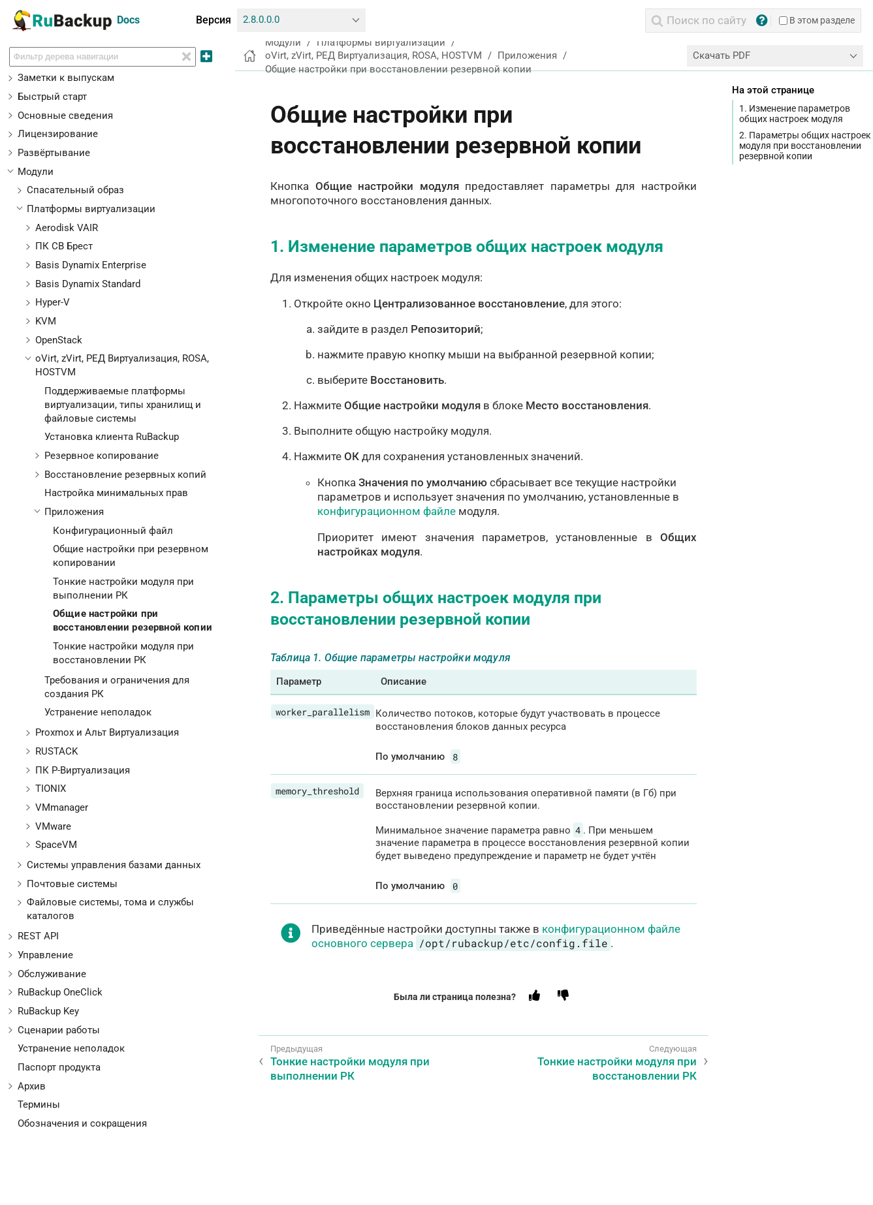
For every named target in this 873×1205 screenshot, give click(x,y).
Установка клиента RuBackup (111, 437)
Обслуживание (52, 974)
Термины (39, 1104)
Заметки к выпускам (66, 78)
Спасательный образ (75, 190)
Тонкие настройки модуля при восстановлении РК (617, 1068)
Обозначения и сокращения (82, 1123)
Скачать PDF (721, 55)
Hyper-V (52, 302)
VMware (53, 826)
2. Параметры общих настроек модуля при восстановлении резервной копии (805, 145)
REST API (38, 936)
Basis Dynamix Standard (87, 284)
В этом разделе (817, 20)
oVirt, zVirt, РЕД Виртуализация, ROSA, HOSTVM (373, 55)
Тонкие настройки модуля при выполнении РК (350, 1068)
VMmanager (61, 807)
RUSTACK (56, 751)
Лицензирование (58, 134)
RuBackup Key (48, 1011)
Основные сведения (65, 115)
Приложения (74, 512)
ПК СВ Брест (64, 246)
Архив (32, 1086)
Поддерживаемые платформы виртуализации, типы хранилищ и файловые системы (122, 404)
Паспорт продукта (59, 1067)
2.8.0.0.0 (261, 19)
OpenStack (58, 340)
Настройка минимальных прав (116, 493)
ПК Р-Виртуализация (82, 770)
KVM (45, 321)
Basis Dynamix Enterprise (90, 265)
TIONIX (50, 788)
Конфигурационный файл (113, 531)
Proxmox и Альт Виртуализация (107, 732)
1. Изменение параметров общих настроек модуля (794, 113)
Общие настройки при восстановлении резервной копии (398, 69)
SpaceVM (56, 845)
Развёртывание (54, 153)
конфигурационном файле (386, 511)
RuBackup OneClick (60, 992)
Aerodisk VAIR (66, 228)
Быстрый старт (52, 96)
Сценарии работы (59, 1030)
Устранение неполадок (97, 712)
